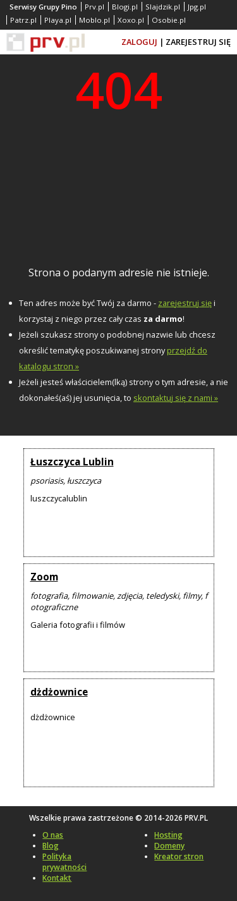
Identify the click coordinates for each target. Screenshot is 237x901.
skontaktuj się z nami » (175, 397)
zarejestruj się (185, 303)
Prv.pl (94, 6)
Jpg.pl (197, 6)
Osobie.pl (169, 20)
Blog (50, 845)
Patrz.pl (23, 20)
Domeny (169, 845)
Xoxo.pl (131, 20)
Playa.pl (57, 20)
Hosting (168, 835)
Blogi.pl (125, 6)
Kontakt (56, 878)
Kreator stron (179, 856)
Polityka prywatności (64, 862)
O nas (52, 835)
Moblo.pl (94, 20)
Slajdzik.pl (162, 6)
